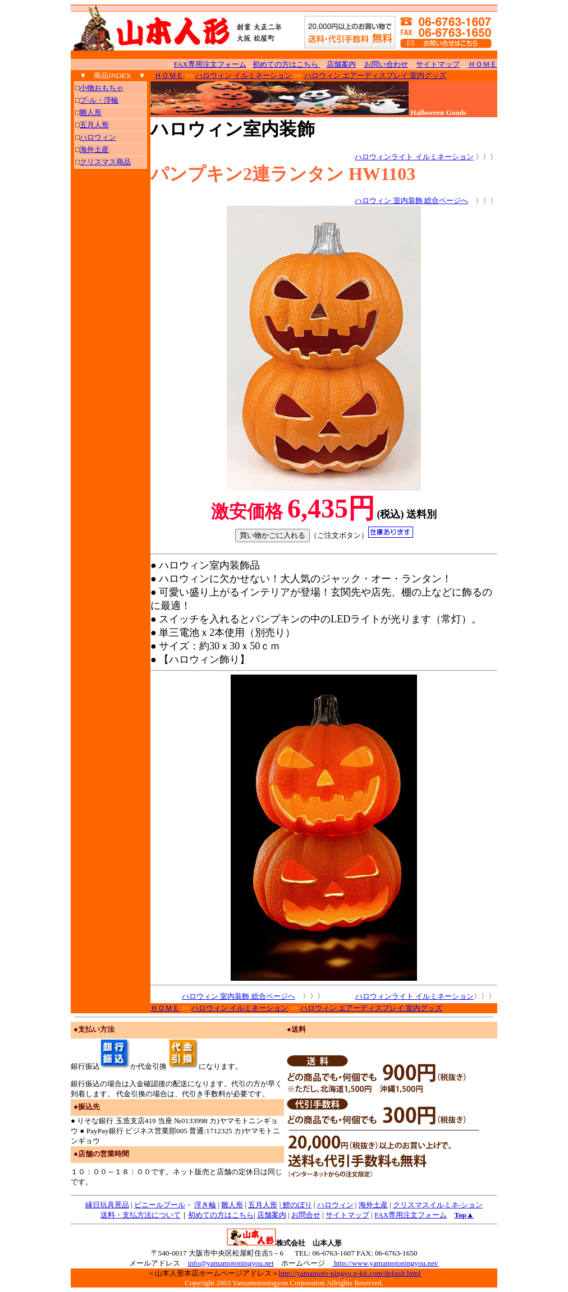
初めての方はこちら (221, 1215)
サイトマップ (347, 1215)
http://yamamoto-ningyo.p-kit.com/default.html (350, 1273)
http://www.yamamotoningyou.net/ (385, 1263)
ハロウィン (335, 1205)
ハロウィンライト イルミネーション (414, 157)
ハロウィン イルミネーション (243, 75)
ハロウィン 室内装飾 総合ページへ (411, 200)
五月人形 (262, 1205)
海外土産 (373, 1205)
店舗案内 (271, 1215)
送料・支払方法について (140, 1215)
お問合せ (305, 1215)
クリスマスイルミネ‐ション (438, 1205)
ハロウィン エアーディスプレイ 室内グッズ (375, 75)
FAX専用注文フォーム (210, 64)
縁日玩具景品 (107, 1205)
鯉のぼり (296, 1205)
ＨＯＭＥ (169, 75)
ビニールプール (159, 1205)
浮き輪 (205, 1205)
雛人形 (232, 1205)
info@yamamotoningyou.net (230, 1263)
